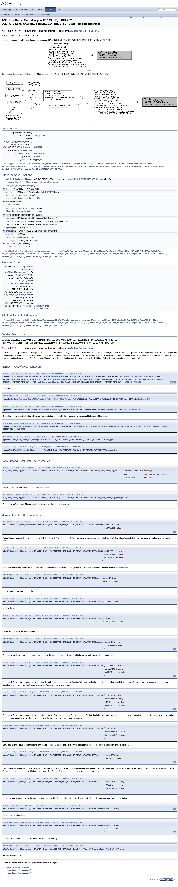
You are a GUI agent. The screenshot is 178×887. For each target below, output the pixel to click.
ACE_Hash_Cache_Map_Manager (19, 179)
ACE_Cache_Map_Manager (22, 267)
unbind (9, 234)
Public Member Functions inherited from (84, 254)
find (7, 195)
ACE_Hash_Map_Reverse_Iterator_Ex (18, 295)
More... (96, 31)
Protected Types (160, 18)
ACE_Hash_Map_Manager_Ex (81, 31)
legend (89, 70)
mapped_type (38, 160)
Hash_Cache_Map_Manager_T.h (19, 867)
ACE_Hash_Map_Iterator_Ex (22, 283)
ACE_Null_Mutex (23, 147)
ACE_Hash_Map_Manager (143, 355)
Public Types (133, 18)
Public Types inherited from (84, 166)
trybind (9, 228)
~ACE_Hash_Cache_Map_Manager (19, 186)
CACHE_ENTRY (39, 153)
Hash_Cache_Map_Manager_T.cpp (20, 870)
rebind (8, 215)
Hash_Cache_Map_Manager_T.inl (20, 873)
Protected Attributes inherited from (84, 323)
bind (7, 189)
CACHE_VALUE (39, 136)
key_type (36, 156)
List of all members (171, 18)
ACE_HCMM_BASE (41, 306)
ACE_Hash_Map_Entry (23, 150)
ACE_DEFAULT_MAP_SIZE (80, 179)
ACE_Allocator (97, 179)
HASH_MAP (37, 147)
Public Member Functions (146, 18)
